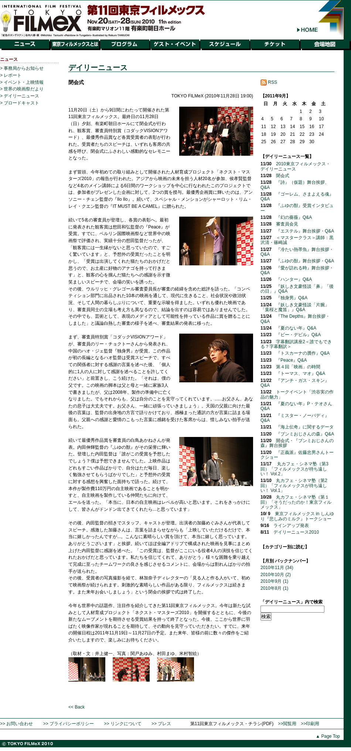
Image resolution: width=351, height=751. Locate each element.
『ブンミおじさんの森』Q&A (305, 434)
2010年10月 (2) (275, 574)
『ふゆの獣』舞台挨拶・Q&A (305, 260)
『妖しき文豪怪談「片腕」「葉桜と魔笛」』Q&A (294, 307)
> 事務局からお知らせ (22, 68)
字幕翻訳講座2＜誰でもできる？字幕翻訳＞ (296, 344)
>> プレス (161, 723)
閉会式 (282, 175)
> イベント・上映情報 (22, 82)
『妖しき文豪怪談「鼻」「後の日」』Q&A (297, 289)
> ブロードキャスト (19, 103)
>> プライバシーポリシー (68, 723)
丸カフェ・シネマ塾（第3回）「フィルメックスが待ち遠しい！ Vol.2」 (294, 468)
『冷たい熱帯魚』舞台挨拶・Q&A (297, 252)
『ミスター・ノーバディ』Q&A (294, 418)
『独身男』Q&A (291, 297)
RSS (268, 82)
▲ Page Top (328, 736)
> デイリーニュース (19, 96)
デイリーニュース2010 (296, 532)
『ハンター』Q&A (294, 279)
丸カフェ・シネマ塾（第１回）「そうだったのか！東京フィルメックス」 (295, 502)
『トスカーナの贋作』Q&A (303, 353)
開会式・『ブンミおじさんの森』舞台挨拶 (297, 443)
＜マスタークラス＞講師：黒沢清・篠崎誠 (297, 240)
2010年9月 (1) (274, 581)
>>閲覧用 (287, 723)
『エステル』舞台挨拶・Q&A (305, 231)
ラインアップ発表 (291, 525)
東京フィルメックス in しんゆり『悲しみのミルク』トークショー (297, 516)
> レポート (10, 75)
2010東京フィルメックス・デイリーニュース (295, 166)
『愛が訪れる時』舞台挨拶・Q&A (297, 270)
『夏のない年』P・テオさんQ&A (296, 406)
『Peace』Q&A (291, 360)
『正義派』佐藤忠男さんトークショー (297, 455)
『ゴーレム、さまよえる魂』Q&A (297, 196)
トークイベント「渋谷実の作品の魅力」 (297, 394)
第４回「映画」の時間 (298, 366)
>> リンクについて (122, 723)
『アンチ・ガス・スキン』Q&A (294, 383)
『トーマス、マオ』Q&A (300, 373)
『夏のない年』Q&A (296, 328)
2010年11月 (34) (276, 567)
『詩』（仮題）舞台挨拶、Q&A (294, 185)
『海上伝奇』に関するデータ (305, 427)
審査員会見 (287, 224)
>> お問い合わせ (16, 723)
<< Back (76, 707)
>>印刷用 (310, 723)
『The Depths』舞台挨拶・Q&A (295, 319)
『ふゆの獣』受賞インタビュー (297, 208)
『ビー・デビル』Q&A (298, 334)
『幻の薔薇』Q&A (294, 217)
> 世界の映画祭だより (22, 89)
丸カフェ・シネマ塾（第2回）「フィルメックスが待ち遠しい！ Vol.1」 (293, 485)
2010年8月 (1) (274, 588)
